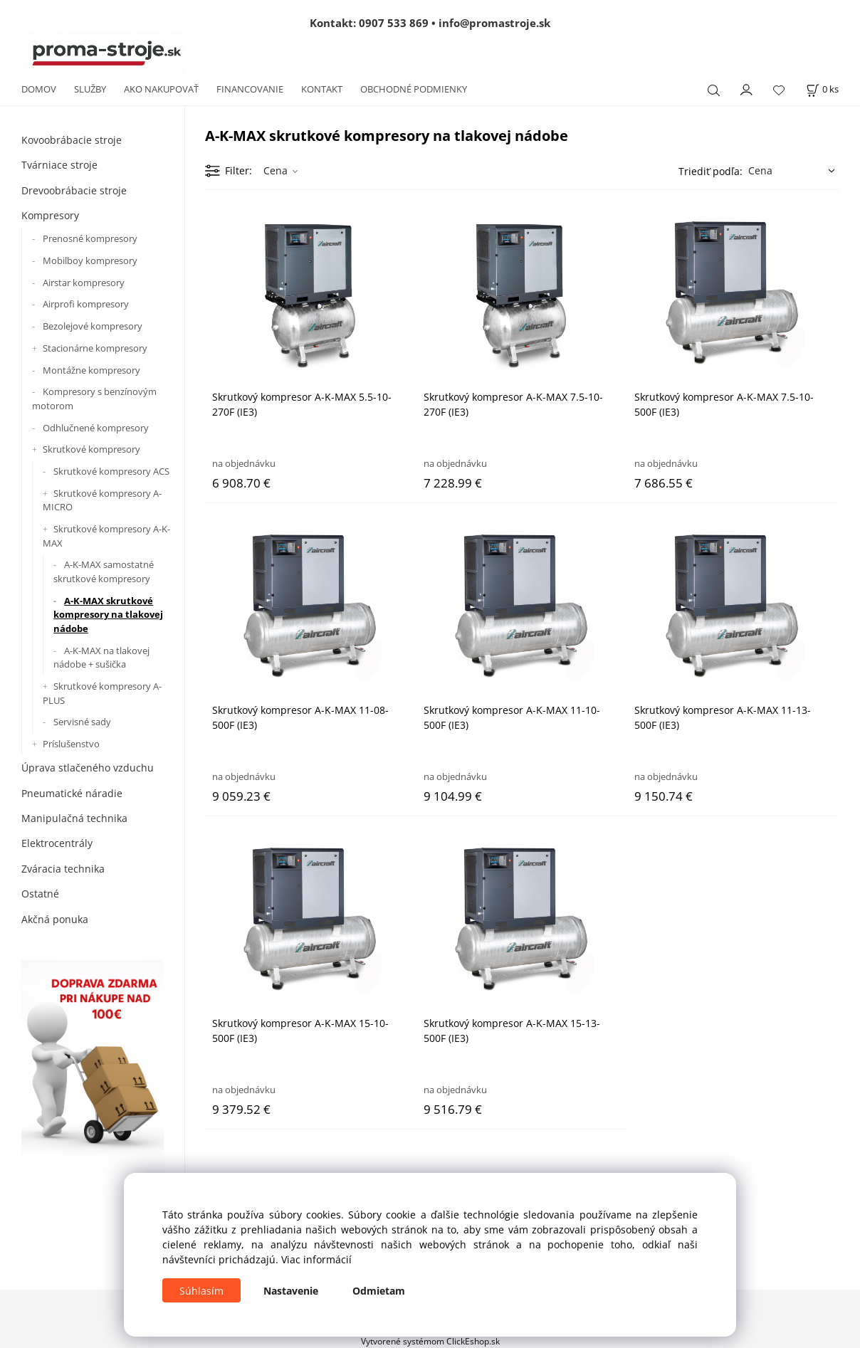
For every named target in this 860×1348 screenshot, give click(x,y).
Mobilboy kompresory (90, 260)
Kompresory (50, 215)
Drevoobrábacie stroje (74, 190)
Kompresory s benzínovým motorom (94, 398)
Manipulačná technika (74, 818)
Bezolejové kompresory (92, 326)
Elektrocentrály (57, 843)
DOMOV (38, 89)
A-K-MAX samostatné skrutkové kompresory (103, 571)
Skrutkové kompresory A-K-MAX (106, 535)
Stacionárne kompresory (95, 348)
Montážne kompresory (91, 370)
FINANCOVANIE (249, 89)
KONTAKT (321, 89)
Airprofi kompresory (86, 303)
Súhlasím (201, 1290)
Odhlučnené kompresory (96, 427)
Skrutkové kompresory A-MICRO (102, 500)
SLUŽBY (90, 89)
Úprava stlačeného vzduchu (87, 767)
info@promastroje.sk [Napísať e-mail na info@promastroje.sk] (494, 23)
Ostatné (40, 893)
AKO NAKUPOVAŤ (161, 89)
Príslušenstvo (71, 743)
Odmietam (378, 1290)
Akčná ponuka (54, 919)
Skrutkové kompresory (91, 449)
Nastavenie (290, 1290)
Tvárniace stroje (59, 165)
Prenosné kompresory (90, 238)
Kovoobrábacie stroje (71, 140)
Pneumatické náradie (71, 793)
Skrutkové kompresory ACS (111, 471)
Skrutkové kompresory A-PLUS (102, 693)
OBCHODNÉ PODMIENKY (413, 89)
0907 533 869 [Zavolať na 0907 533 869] (394, 23)
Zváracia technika (63, 868)
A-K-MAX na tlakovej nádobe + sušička (101, 657)
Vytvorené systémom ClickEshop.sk (430, 1341)
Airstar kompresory (84, 282)
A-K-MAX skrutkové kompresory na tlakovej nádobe (108, 614)
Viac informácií (316, 1259)
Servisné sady (82, 721)
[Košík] (822, 89)
